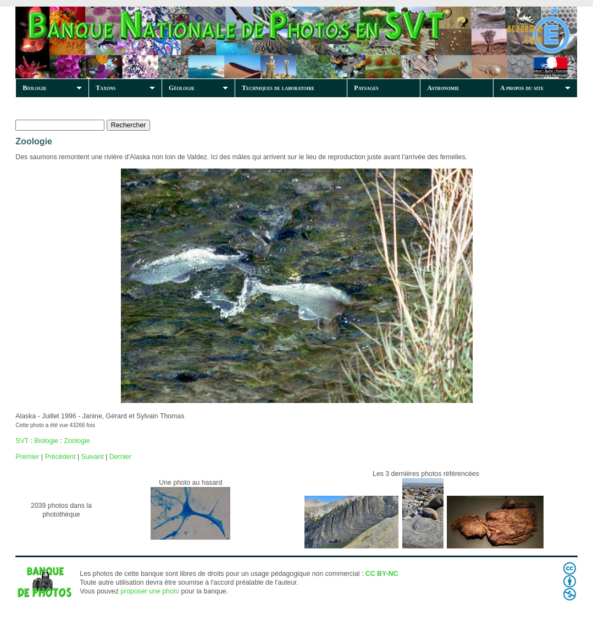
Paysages (366, 88)
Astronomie (443, 88)
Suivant (92, 457)
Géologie (182, 88)
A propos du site (522, 88)
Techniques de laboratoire (278, 88)
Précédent (60, 457)
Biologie (35, 88)
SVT (22, 441)
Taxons (105, 88)
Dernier (120, 457)
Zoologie (77, 441)
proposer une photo (149, 591)
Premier (27, 457)
